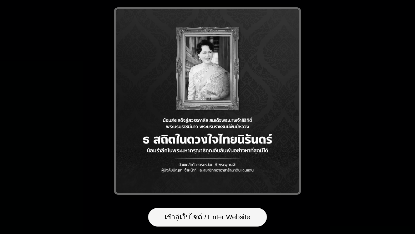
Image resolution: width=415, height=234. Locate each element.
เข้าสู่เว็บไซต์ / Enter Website (207, 217)
